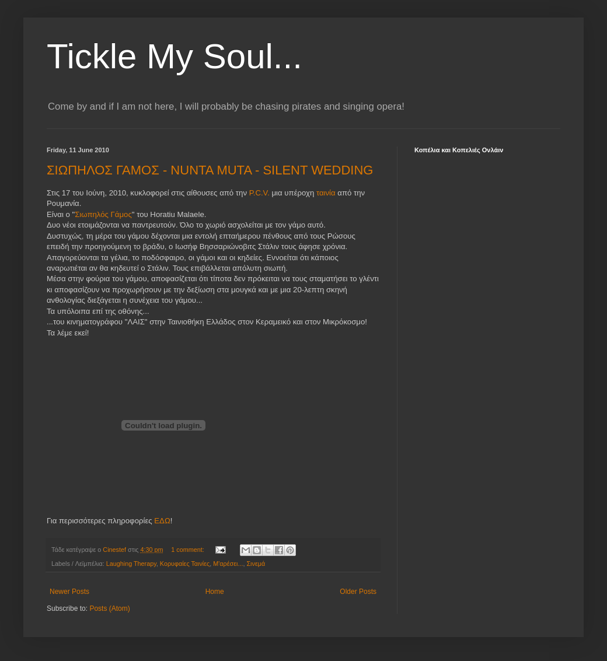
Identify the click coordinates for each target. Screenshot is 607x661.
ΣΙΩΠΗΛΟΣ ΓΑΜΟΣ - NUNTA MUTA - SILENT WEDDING (210, 170)
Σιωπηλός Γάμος (103, 214)
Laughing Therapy (131, 563)
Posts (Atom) (109, 608)
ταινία (326, 192)
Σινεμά (255, 563)
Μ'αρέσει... (228, 563)
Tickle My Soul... (174, 56)
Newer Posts (69, 591)
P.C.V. (259, 192)
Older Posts (358, 591)
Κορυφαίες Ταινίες (185, 563)
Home (214, 591)
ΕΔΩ (162, 520)
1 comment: (188, 549)
